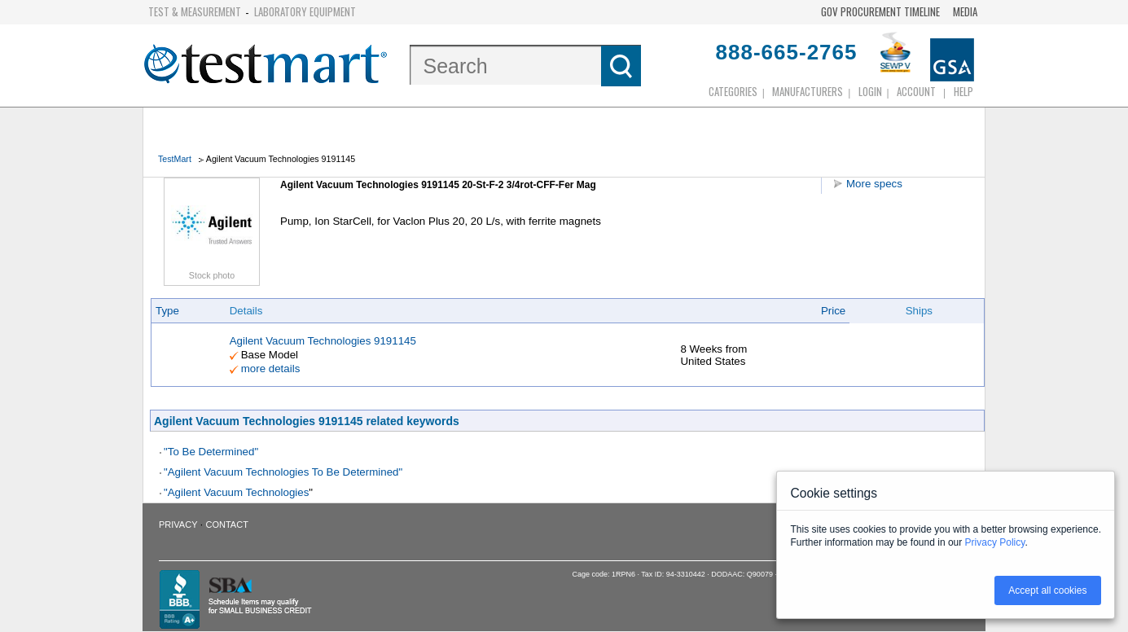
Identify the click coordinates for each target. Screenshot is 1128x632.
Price (833, 311)
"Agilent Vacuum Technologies (236, 492)
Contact (227, 524)
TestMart (174, 159)
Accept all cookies (1047, 590)
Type (167, 311)
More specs (874, 184)
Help (963, 91)
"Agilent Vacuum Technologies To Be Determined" (283, 472)
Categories (733, 91)
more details (271, 368)
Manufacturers (807, 91)
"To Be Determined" (211, 451)
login (870, 91)
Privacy (178, 524)
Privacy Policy (995, 542)
